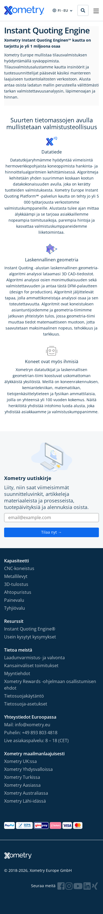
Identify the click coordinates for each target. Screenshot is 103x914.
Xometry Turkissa (22, 777)
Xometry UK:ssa (20, 761)
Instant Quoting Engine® (29, 629)
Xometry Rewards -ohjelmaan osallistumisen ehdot (50, 684)
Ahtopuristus (17, 592)
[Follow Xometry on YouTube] (78, 886)
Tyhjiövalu (14, 608)
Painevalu (14, 600)
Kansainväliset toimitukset (31, 666)
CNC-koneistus (19, 568)
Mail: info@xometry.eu (27, 725)
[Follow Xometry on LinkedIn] (87, 886)
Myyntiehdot (17, 673)
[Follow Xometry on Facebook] (61, 886)
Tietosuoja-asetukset (25, 704)
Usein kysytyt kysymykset (30, 637)
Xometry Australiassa (26, 793)
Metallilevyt (15, 576)
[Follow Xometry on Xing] (95, 886)
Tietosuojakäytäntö (24, 696)
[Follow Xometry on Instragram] (69, 886)
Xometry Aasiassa (22, 785)
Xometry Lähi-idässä (25, 801)
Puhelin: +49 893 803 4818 (30, 733)
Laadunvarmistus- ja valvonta (34, 658)
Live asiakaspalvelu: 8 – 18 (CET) (36, 740)
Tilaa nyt (51, 532)
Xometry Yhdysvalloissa (28, 769)
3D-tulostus (16, 584)
